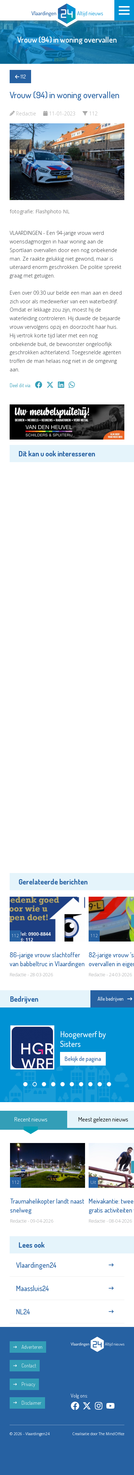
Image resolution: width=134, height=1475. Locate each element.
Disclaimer (27, 1403)
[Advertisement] (67, 666)
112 (20, 76)
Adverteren (28, 1347)
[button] (25, 1084)
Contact (24, 1365)
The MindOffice (111, 1433)
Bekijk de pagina (83, 1058)
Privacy (24, 1384)
